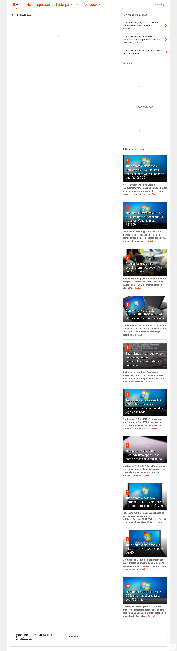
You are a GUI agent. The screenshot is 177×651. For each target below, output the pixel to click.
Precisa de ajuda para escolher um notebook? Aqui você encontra (144, 267)
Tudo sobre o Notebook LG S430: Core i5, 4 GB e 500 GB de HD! (144, 548)
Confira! (151, 194)
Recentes (128, 63)
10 (128, 586)
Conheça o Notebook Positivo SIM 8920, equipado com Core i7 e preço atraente (145, 314)
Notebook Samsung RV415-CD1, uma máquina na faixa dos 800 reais (144, 595)
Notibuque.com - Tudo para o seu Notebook (63, 4)
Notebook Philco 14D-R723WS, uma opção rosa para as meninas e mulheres (144, 455)
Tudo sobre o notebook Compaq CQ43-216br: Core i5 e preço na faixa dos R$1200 (145, 502)
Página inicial (73, 636)
